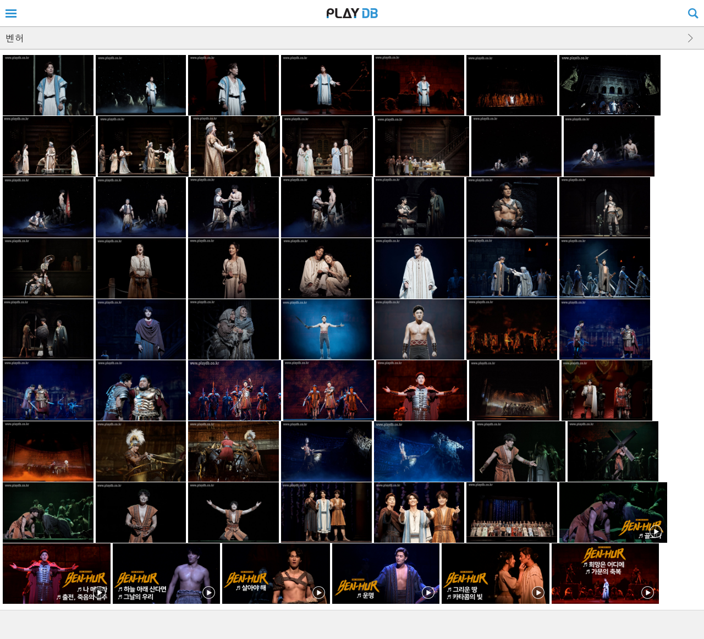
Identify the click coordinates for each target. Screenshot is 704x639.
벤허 (15, 38)
